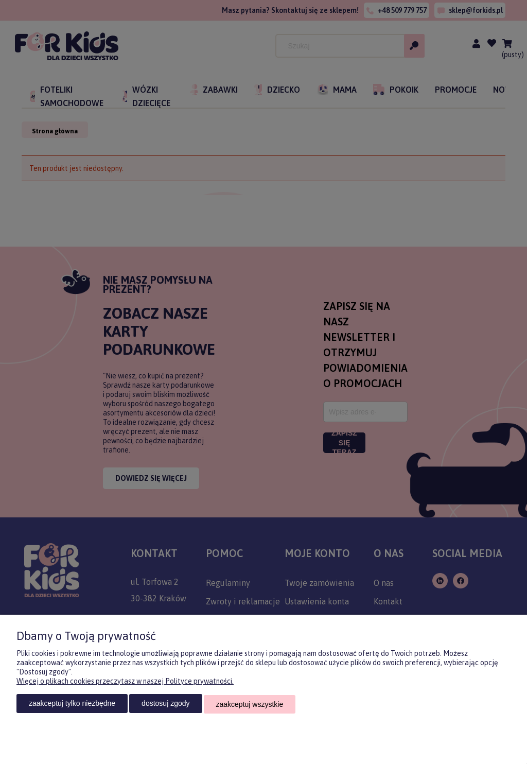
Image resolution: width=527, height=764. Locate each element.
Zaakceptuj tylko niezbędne (72, 705)
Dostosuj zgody (165, 705)
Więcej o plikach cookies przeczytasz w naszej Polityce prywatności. (125, 683)
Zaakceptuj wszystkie (250, 705)
